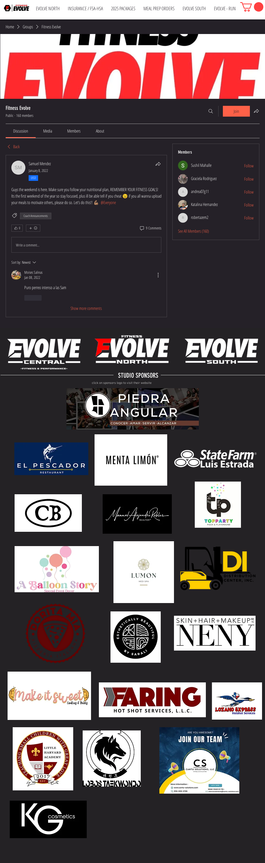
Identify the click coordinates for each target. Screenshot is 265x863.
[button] (251, 7)
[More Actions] (158, 275)
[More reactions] (33, 228)
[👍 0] (17, 228)
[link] (20, 131)
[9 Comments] (150, 228)
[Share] (158, 164)
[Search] (210, 111)
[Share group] (256, 111)
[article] (86, 236)
